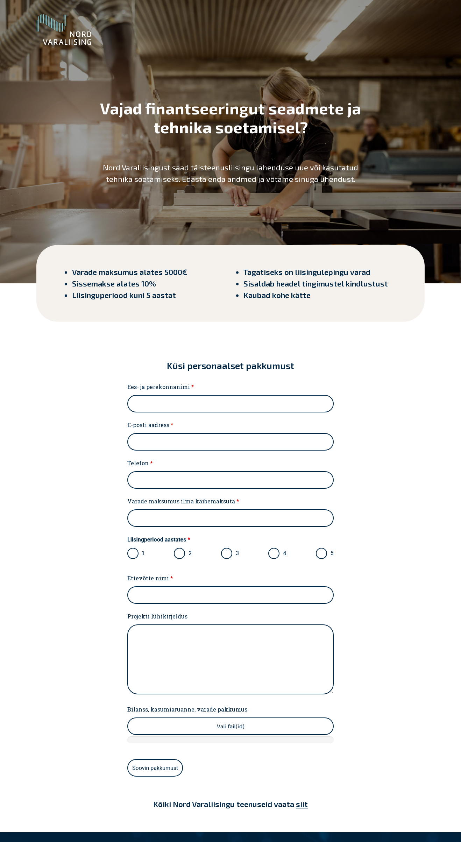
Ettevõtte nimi (150, 578)
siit (302, 803)
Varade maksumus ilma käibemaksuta (183, 501)
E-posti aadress (150, 425)
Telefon (140, 463)
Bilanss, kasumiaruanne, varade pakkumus (187, 709)
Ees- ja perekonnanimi (160, 386)
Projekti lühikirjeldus (157, 616)
